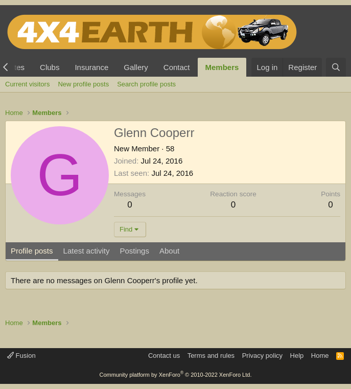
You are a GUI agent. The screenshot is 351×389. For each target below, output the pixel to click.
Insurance (91, 67)
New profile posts (83, 84)
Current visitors (27, 84)
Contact (176, 67)
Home (320, 355)
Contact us (164, 355)
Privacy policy (262, 355)
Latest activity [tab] (86, 250)
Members (222, 67)
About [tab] (169, 250)
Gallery (136, 67)
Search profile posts (146, 84)
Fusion (21, 355)
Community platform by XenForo (176, 375)
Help (297, 355)
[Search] (336, 67)
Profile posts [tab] (32, 250)
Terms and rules (211, 355)
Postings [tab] (134, 250)
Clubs (49, 67)
